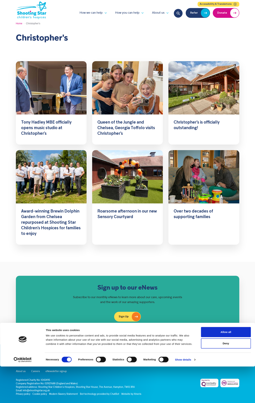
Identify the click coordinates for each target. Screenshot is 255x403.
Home (19, 23)
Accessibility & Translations (218, 4)
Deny (226, 380)
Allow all (226, 368)
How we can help (91, 12)
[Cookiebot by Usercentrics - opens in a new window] (22, 396)
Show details (183, 396)
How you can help (127, 12)
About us (158, 12)
